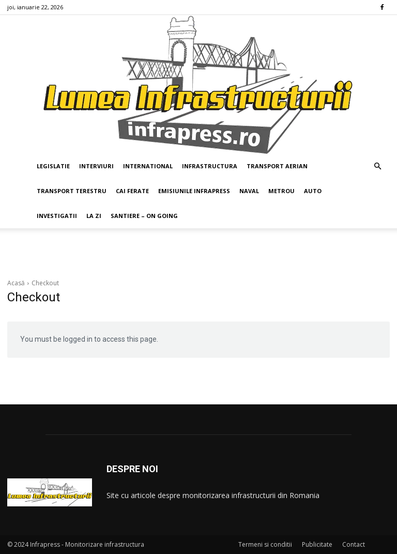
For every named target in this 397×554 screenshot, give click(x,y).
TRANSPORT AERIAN (277, 166)
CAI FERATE (132, 191)
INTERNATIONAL (148, 166)
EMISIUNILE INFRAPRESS (194, 191)
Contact (353, 544)
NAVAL (249, 191)
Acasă (16, 283)
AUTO (313, 191)
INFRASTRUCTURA (209, 166)
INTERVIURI (96, 166)
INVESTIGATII (57, 216)
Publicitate (317, 544)
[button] (377, 166)
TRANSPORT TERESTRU (71, 191)
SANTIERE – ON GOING (144, 216)
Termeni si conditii (265, 544)
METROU (281, 191)
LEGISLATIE (53, 166)
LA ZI (93, 216)
